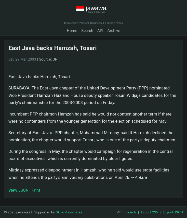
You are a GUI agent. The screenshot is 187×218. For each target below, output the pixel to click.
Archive (113, 30)
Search (87, 30)
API (100, 30)
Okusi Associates (69, 212)
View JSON (18, 190)
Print (36, 190)
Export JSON (173, 212)
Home (72, 30)
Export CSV (149, 212)
